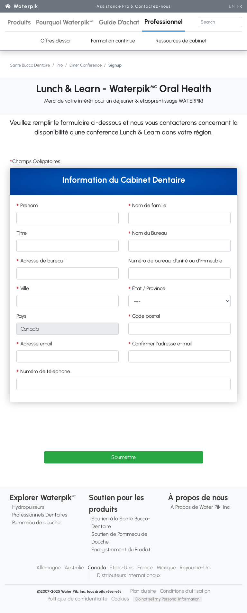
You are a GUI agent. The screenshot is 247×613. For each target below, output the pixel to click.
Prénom (28, 205)
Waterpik (26, 6)
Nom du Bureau (149, 233)
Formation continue (113, 41)
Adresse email (35, 344)
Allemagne (48, 567)
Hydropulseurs (28, 507)
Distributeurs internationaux (129, 575)
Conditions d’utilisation (185, 591)
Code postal (145, 316)
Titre (21, 233)
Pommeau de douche (36, 522)
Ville (24, 288)
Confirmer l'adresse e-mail (161, 344)
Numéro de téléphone (44, 371)
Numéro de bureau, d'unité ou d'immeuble (175, 261)
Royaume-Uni (195, 567)
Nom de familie (148, 205)
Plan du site (143, 591)
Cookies (120, 599)
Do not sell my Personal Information (167, 599)
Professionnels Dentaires (39, 515)
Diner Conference (85, 65)
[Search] (220, 22)
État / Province (148, 288)
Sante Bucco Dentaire (30, 65)
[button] (19, 22)
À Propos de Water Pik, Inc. (200, 507)
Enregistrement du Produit (121, 549)
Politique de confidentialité (77, 599)
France (145, 567)
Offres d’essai (55, 41)
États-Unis (121, 567)
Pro (60, 65)
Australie (74, 567)
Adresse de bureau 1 (42, 261)
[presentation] (123, 422)
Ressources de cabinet (181, 41)
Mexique (166, 567)
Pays (21, 316)
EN (231, 6)
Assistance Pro (133, 6)
